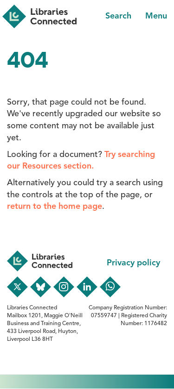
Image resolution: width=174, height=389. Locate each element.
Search (118, 16)
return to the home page (54, 206)
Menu (156, 16)
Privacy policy (133, 263)
